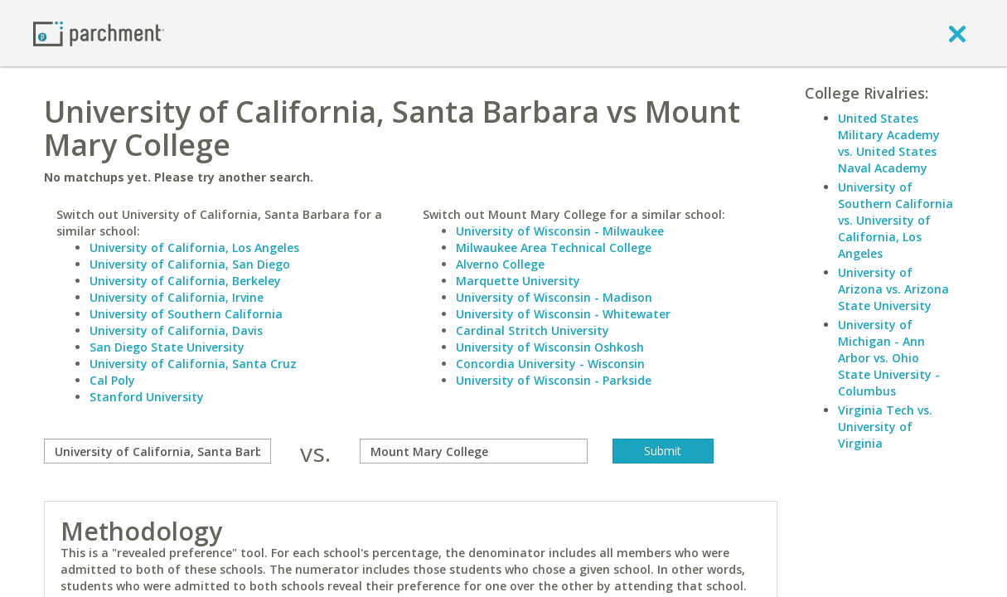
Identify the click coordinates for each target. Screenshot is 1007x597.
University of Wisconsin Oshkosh (550, 347)
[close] (957, 33)
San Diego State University (167, 347)
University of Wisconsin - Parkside (553, 380)
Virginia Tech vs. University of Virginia (885, 426)
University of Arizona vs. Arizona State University (893, 289)
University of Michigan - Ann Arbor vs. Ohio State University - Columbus (889, 358)
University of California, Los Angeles (194, 247)
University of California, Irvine (177, 297)
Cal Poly (112, 380)
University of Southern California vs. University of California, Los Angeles (895, 220)
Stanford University (147, 397)
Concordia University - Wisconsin (550, 363)
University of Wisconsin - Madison (554, 297)
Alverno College (500, 264)
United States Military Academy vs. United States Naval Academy (889, 143)
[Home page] (98, 33)
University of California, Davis (176, 330)
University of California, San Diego (190, 264)
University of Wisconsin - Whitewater (563, 314)
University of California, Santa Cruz (193, 363)
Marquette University (518, 281)
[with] (474, 451)
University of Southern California (186, 314)
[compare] (158, 451)
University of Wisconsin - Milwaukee (560, 231)
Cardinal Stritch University (532, 330)
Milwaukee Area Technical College (553, 247)
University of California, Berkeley (185, 281)
